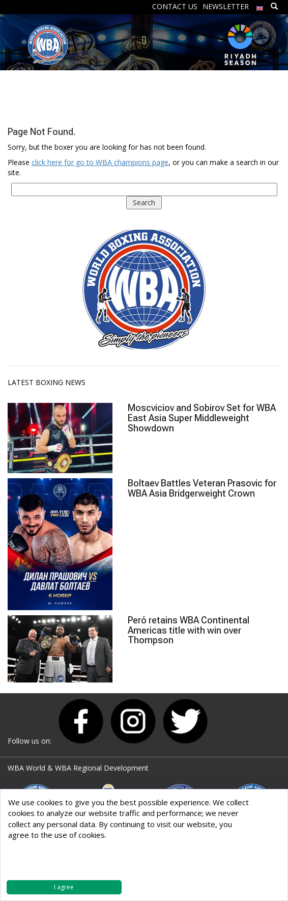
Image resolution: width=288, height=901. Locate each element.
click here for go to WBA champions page (100, 162)
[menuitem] (260, 6)
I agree (64, 887)
